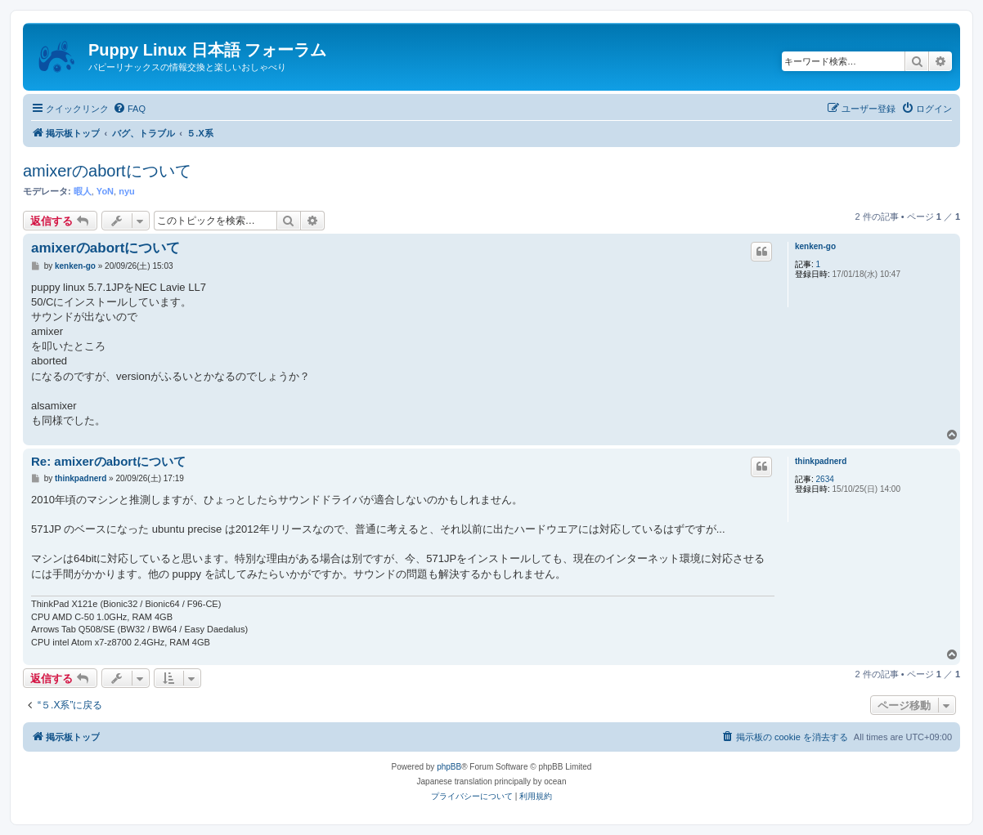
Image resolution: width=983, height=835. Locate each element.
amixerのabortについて (107, 171)
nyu (127, 191)
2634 (825, 479)
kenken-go (815, 246)
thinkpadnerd (820, 461)
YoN (105, 191)
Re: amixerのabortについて (108, 461)
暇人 (83, 191)
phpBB (449, 766)
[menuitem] (129, 108)
